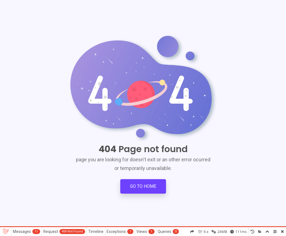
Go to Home (143, 186)
